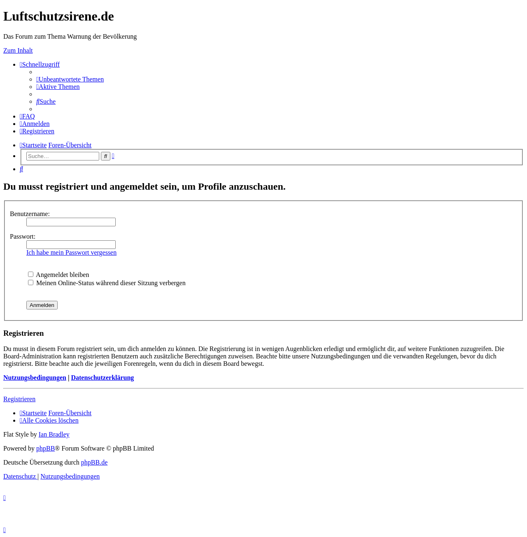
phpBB (45, 448)
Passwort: (22, 236)
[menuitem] (70, 79)
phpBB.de (94, 462)
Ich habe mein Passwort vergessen (71, 252)
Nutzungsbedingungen (34, 377)
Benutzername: (30, 213)
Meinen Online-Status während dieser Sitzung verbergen (107, 282)
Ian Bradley (54, 434)
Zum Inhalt (18, 50)
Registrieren (19, 398)
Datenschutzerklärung (102, 377)
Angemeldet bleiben (58, 274)
